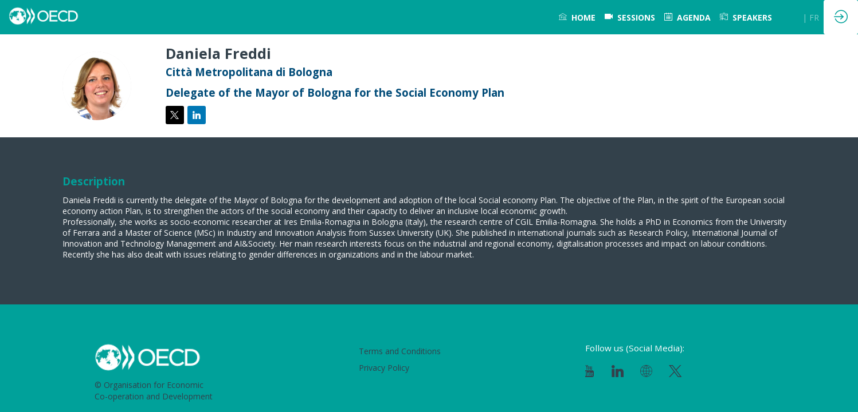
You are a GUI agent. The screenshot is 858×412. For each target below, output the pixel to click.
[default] (630, 17)
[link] (577, 17)
